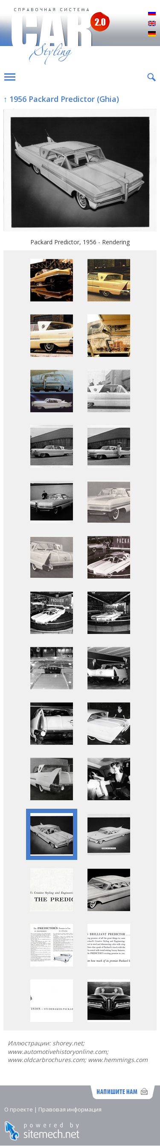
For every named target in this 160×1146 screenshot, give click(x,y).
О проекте (18, 1109)
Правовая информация (70, 1109)
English (152, 24)
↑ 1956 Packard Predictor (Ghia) (61, 99)
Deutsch (152, 34)
